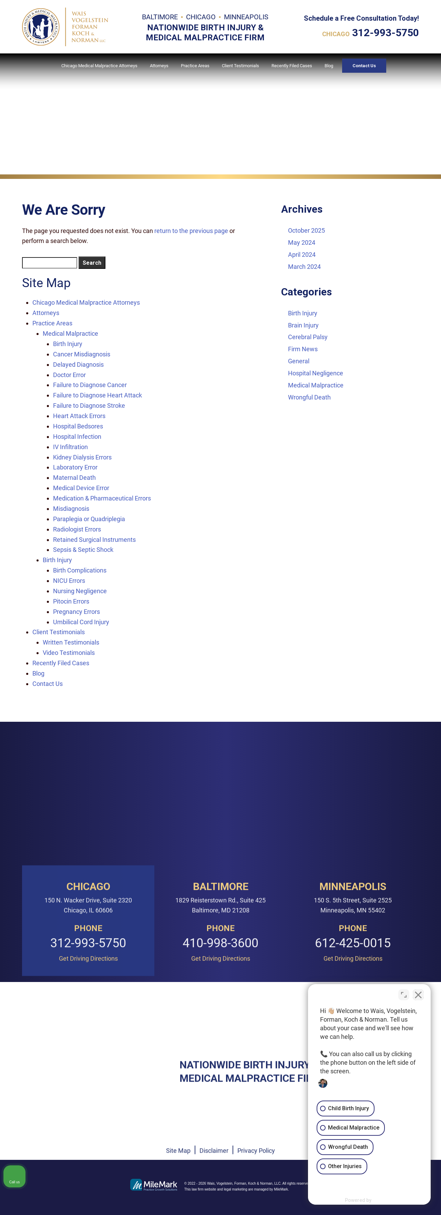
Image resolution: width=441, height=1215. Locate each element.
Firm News (303, 349)
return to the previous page (191, 230)
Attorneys (159, 65)
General (298, 361)
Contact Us (364, 65)
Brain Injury (303, 325)
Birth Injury (67, 343)
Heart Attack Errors (79, 415)
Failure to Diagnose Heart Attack (97, 395)
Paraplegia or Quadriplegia (89, 519)
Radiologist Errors (77, 529)
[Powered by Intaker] (382, 1200)
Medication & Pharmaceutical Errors (102, 498)
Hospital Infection (77, 436)
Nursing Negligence (80, 591)
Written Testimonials (71, 642)
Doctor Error (69, 374)
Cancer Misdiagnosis (81, 354)
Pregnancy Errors (76, 611)
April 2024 (302, 254)
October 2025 (306, 230)
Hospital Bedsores (78, 426)
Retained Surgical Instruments (94, 539)
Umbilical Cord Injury (81, 622)
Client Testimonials (240, 65)
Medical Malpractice (70, 333)
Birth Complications (79, 570)
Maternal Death (74, 477)
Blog (329, 65)
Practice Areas (195, 65)
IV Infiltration (70, 446)
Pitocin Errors (71, 601)
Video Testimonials (69, 652)
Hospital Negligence (315, 373)
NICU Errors (69, 580)
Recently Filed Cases (291, 65)
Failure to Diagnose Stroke (89, 405)
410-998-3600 (220, 1043)
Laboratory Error (75, 467)
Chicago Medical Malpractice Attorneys (99, 65)
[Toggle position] (403, 994)
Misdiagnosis (71, 508)
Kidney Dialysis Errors (82, 457)
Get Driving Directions (88, 1058)
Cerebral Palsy (308, 337)
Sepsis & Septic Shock (83, 549)
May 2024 (301, 242)
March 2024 (304, 266)
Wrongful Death (309, 397)
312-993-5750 (385, 33)
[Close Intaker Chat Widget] (418, 994)
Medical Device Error (81, 488)
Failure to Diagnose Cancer (90, 384)
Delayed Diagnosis (78, 364)
